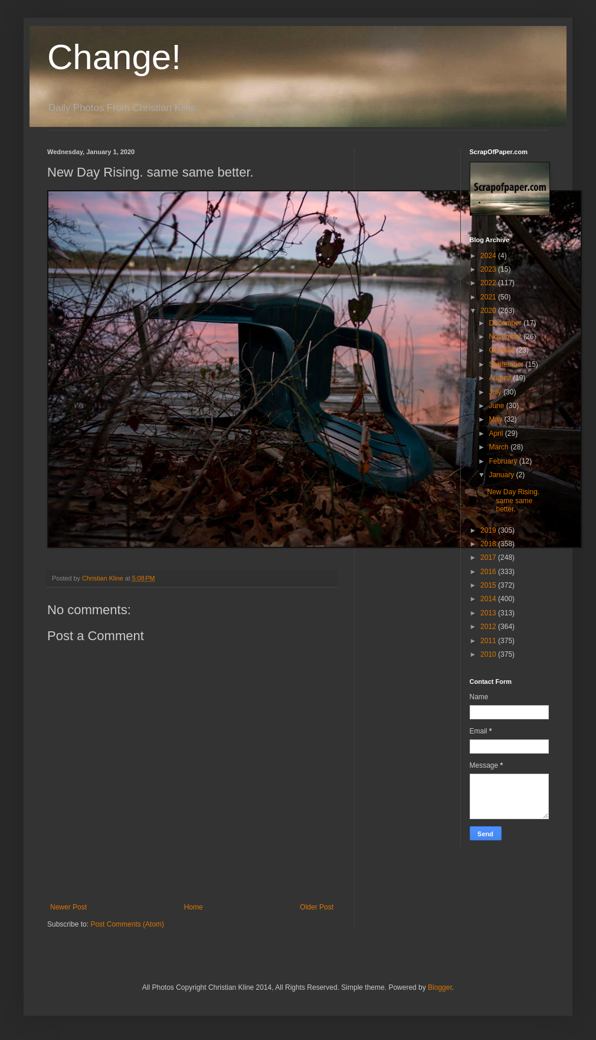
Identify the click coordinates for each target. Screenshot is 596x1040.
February (504, 461)
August (501, 378)
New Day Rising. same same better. (513, 500)
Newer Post (68, 907)
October (502, 350)
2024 (489, 256)
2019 (489, 530)
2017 (489, 557)
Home (193, 907)
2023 (489, 269)
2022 (489, 283)
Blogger (440, 987)
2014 (489, 599)
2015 (489, 585)
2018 (489, 544)
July (496, 392)
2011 (489, 641)
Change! (114, 57)
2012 (489, 626)
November (506, 336)
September (507, 364)
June (497, 406)
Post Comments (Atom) (127, 924)
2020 (489, 311)
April (497, 433)
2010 (489, 654)
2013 (489, 613)
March (499, 447)
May (496, 419)
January (502, 475)
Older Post (316, 907)
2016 (489, 572)
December (506, 323)
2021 (489, 297)
